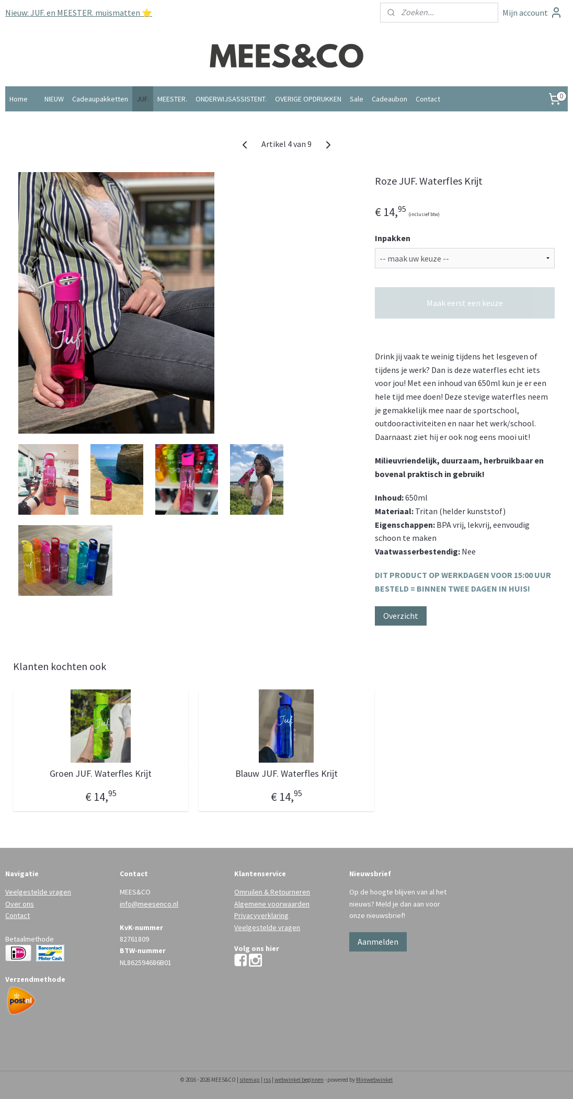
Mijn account (532, 12)
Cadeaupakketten (100, 99)
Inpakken (392, 238)
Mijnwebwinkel (374, 1079)
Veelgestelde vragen (38, 892)
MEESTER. (172, 99)
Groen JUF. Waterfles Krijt (101, 773)
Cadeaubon (389, 99)
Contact (428, 99)
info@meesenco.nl (149, 904)
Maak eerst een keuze (465, 303)
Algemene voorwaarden (272, 904)
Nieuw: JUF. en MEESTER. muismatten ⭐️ (78, 12)
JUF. (142, 99)
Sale (356, 99)
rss (267, 1079)
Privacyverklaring (261, 915)
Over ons (19, 904)
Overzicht (400, 615)
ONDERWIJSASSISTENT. (231, 99)
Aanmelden (378, 941)
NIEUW (54, 99)
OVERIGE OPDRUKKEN (308, 99)
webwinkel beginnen (299, 1079)
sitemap (249, 1079)
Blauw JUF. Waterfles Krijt (286, 773)
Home (18, 99)
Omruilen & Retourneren (272, 892)
